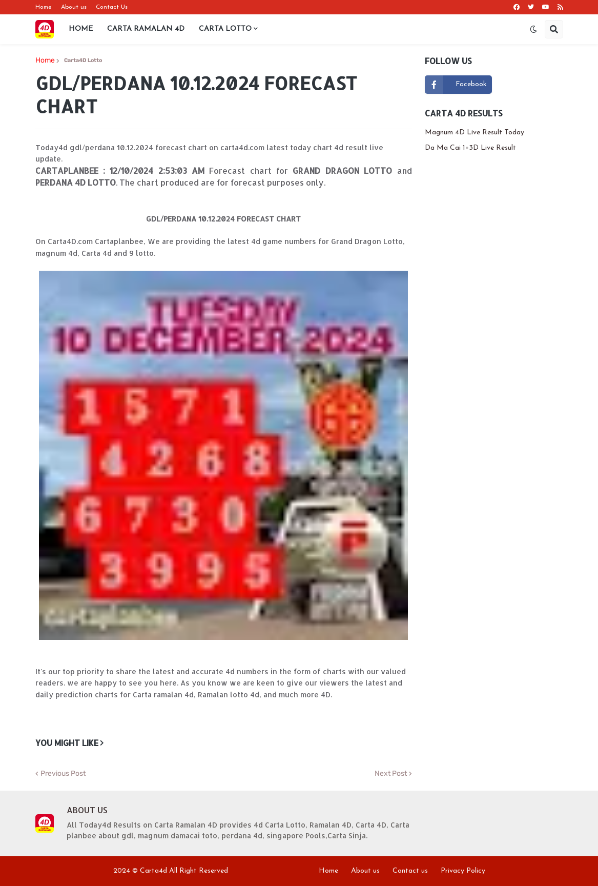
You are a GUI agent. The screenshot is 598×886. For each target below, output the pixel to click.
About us (74, 7)
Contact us (410, 871)
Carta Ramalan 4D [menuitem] (145, 29)
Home (43, 7)
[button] (533, 29)
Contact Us (112, 7)
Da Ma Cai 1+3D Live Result (470, 148)
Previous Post (63, 773)
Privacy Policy (463, 871)
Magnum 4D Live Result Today (474, 132)
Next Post (391, 773)
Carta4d (153, 871)
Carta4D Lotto (83, 60)
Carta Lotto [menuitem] (225, 29)
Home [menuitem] (81, 29)
